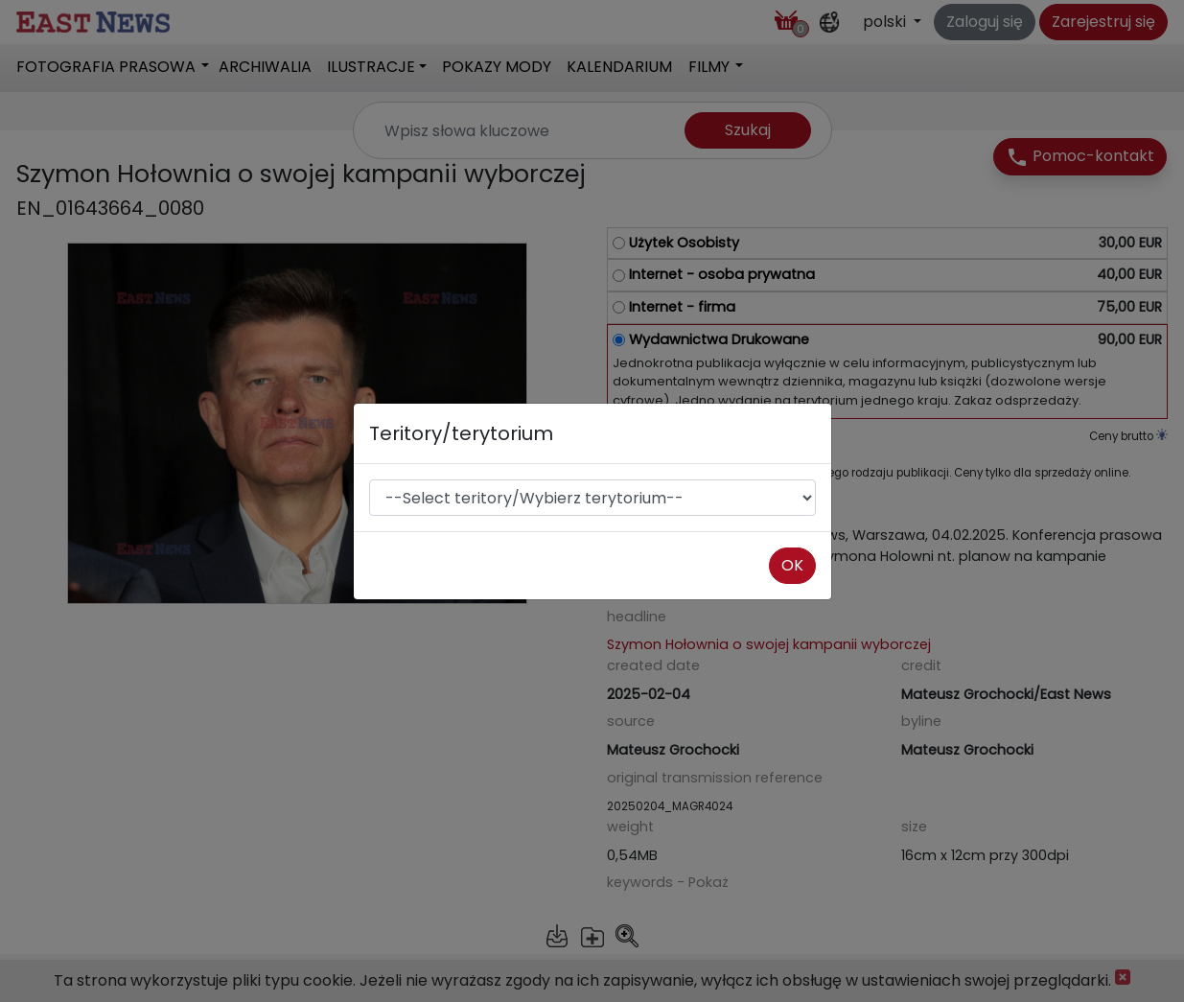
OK (792, 565)
